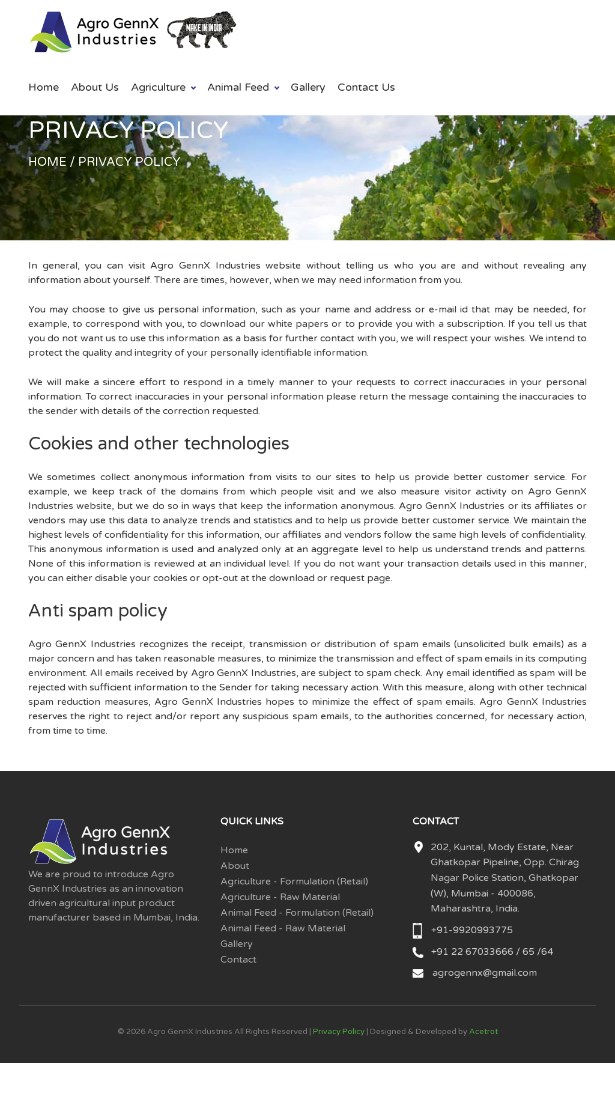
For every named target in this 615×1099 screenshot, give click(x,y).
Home (43, 87)
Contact (238, 959)
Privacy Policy (339, 1032)
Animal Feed (238, 87)
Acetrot (483, 1032)
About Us (95, 87)
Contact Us (366, 87)
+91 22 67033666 (473, 952)
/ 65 (525, 952)
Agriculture (158, 87)
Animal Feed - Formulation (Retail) (297, 913)
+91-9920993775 (472, 930)
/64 (545, 952)
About (234, 866)
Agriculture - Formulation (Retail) (294, 881)
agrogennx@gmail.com (484, 973)
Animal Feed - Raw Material (282, 928)
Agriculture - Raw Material (280, 897)
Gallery (308, 87)
